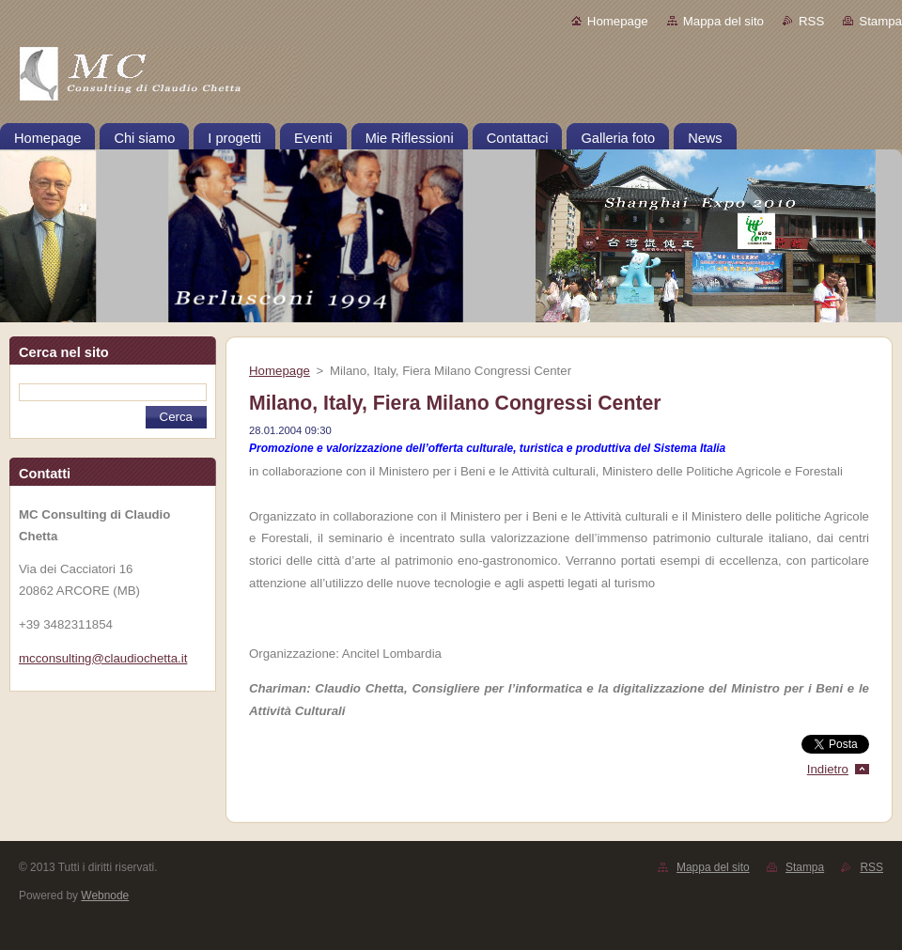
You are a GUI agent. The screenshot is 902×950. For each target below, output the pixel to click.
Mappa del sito (723, 21)
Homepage (617, 21)
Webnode (105, 895)
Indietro (827, 769)
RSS (811, 21)
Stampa (880, 21)
